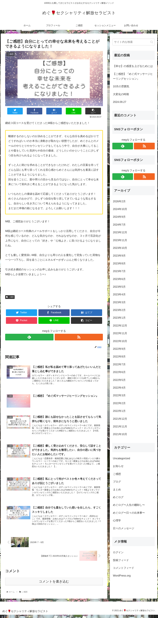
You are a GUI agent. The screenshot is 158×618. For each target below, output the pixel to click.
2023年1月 (119, 317)
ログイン (118, 552)
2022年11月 (120, 333)
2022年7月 (119, 364)
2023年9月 (119, 255)
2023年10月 (120, 247)
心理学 (117, 520)
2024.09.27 (119, 101)
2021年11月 (120, 426)
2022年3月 (119, 395)
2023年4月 (119, 294)
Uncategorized (121, 458)
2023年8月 (119, 263)
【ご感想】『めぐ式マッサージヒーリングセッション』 (133, 76)
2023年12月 (120, 232)
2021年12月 (120, 418)
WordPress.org (122, 575)
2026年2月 (119, 201)
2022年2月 (119, 403)
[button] (151, 42)
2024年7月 (119, 224)
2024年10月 (120, 209)
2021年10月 (120, 434)
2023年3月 (119, 302)
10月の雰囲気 (121, 86)
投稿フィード (121, 560)
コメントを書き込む (54, 585)
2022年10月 (120, 341)
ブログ (117, 481)
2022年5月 (119, 380)
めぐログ (118, 497)
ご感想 (10, 297)
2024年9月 (119, 216)
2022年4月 (119, 387)
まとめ (117, 489)
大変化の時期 (121, 94)
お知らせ (118, 466)
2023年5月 (119, 286)
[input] (133, 42)
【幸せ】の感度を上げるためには (133, 66)
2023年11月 (120, 240)
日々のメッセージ (123, 528)
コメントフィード (123, 567)
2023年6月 (119, 279)
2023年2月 (119, 310)
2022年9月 (119, 348)
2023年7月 (119, 271)
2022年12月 (120, 325)
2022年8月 (119, 356)
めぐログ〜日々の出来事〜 (129, 512)
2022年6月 (119, 372)
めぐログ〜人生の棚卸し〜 (129, 504)
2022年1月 (119, 410)
